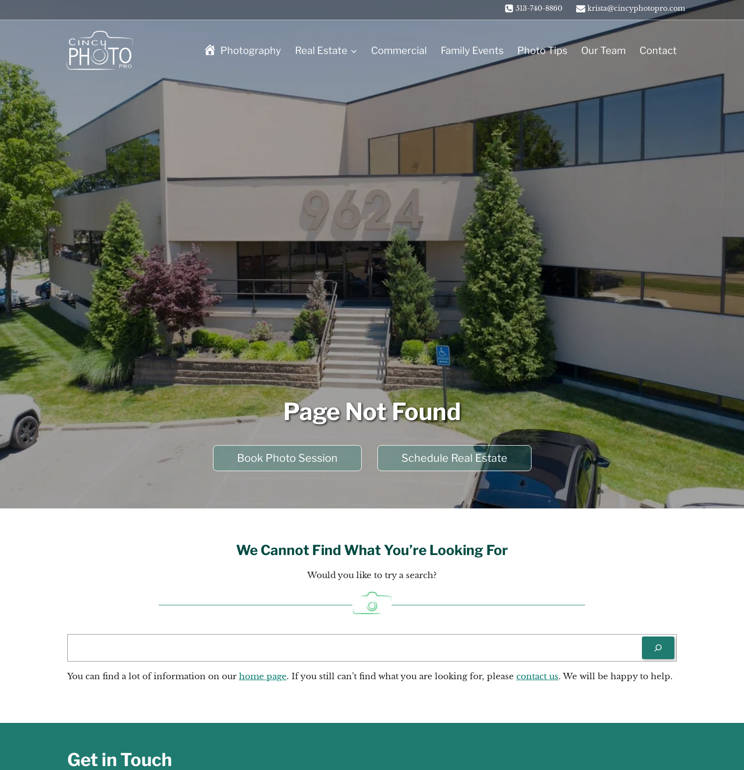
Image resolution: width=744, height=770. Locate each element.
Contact (658, 50)
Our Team (603, 50)
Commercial (399, 50)
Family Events (472, 50)
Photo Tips (542, 50)
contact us (537, 676)
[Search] (658, 648)
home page (263, 676)
